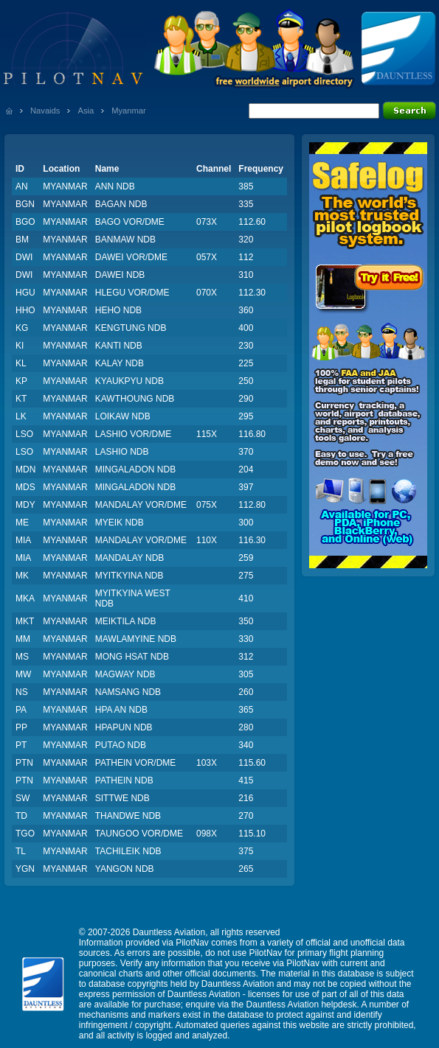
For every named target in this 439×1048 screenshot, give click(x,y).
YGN (25, 869)
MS (22, 656)
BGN (25, 204)
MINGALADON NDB (135, 469)
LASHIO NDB (122, 452)
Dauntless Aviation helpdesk (301, 1004)
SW (22, 798)
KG (21, 328)
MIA (23, 540)
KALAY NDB (119, 363)
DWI (23, 257)
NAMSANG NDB (128, 692)
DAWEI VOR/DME (131, 257)
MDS (25, 487)
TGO (25, 833)
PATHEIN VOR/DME (135, 763)
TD (21, 816)
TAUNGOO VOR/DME (139, 833)
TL (20, 851)
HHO (25, 310)
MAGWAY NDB (125, 674)
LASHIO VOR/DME (133, 434)
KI (19, 345)
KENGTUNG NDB (131, 328)
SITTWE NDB (122, 798)
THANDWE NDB (128, 816)
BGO (25, 222)
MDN (25, 469)
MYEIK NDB (119, 522)
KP (21, 381)
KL (21, 363)
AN (21, 186)
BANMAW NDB (125, 239)
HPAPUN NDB (124, 727)
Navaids (45, 110)
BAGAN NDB (121, 204)
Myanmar (128, 110)
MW (23, 674)
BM (22, 239)
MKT (24, 621)
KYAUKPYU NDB (129, 381)
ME (22, 522)
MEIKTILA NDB (125, 621)
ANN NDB (115, 186)
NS (21, 692)
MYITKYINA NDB (129, 575)
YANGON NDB (124, 869)
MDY (25, 505)
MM (22, 639)
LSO (24, 434)
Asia (85, 110)
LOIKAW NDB (123, 416)
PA (21, 710)
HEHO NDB (118, 310)
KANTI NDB (118, 345)
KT (21, 399)
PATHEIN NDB (124, 780)
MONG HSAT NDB (132, 656)
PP (21, 727)
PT (21, 745)
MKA (25, 598)
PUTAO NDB (120, 745)
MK (22, 575)
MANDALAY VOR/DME (141, 505)
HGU (25, 292)
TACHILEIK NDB (128, 851)
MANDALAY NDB (130, 558)
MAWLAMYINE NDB (135, 639)
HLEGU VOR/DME (132, 292)
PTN (24, 763)
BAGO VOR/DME (130, 222)
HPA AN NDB (121, 710)
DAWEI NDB (120, 275)
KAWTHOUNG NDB (135, 399)
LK (21, 416)
